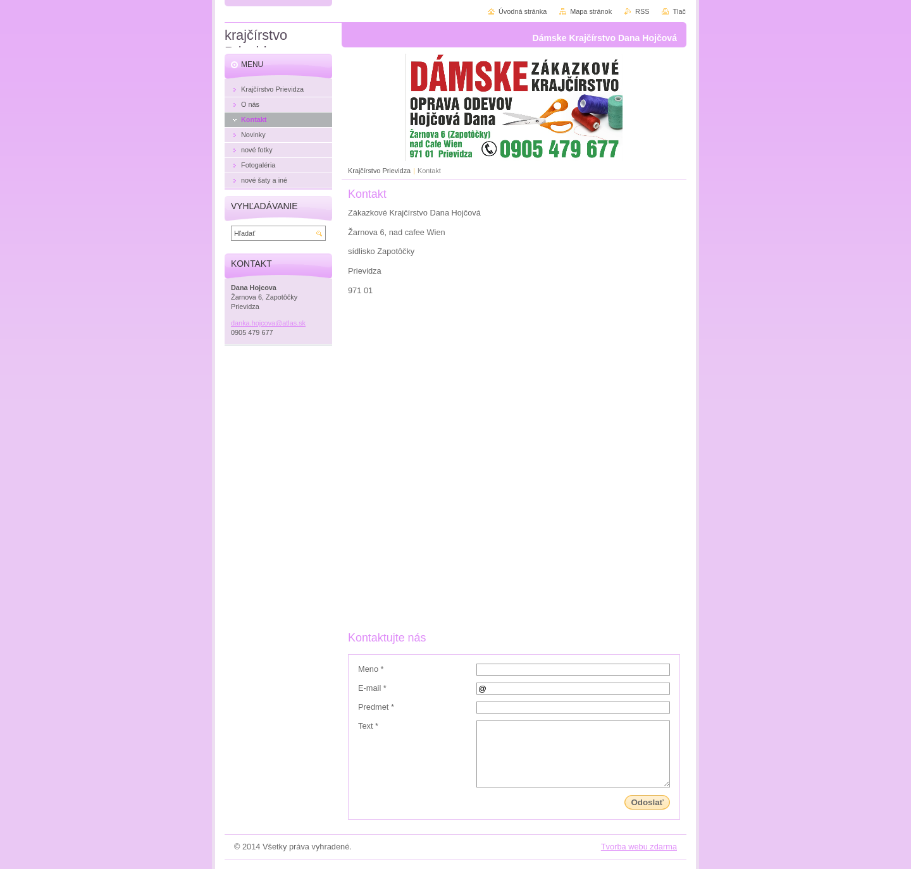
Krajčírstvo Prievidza (379, 170)
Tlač (679, 11)
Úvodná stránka (523, 11)
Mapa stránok (591, 11)
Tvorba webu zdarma (639, 846)
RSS (642, 11)
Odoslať (647, 802)
